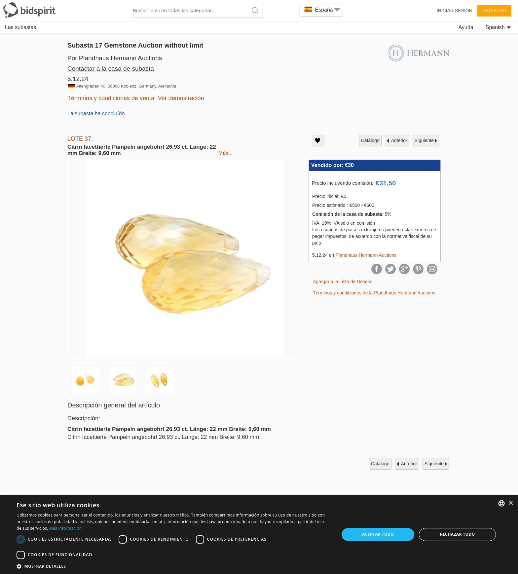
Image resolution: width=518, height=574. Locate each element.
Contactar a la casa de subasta (110, 68)
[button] (173, 566)
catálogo (370, 140)
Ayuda (466, 27)
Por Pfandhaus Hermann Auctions (114, 58)
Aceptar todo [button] (378, 534)
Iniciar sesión (454, 10)
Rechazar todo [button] (457, 534)
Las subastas (20, 27)
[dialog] (259, 534)
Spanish (498, 27)
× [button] (510, 503)
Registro (494, 10)
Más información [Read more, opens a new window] (65, 528)
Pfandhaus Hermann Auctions (365, 255)
